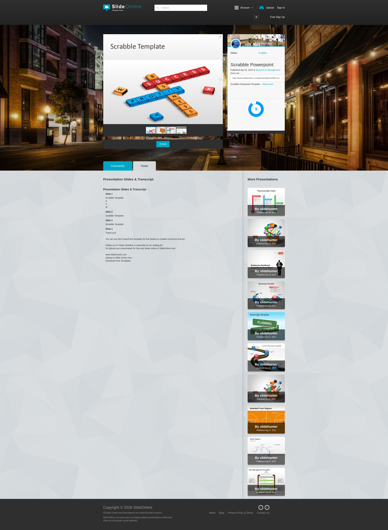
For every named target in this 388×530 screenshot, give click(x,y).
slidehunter (263, 43)
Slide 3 (109, 220)
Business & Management (268, 70)
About (212, 512)
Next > (259, 23)
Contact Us (263, 512)
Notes (144, 165)
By (257, 209)
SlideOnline (124, 7)
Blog (221, 512)
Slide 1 (109, 194)
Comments (118, 165)
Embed (162, 144)
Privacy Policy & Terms (240, 512)
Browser (244, 7)
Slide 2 (109, 212)
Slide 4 (109, 229)
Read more (267, 84)
